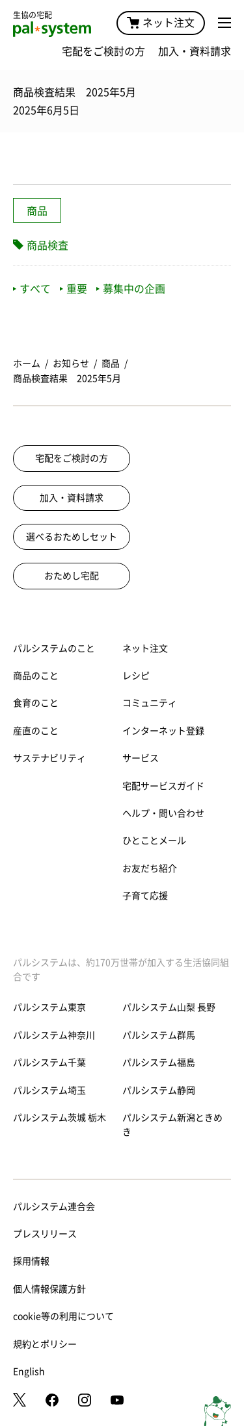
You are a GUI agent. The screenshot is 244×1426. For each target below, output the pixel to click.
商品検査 (47, 245)
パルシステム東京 (49, 1007)
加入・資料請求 (194, 51)
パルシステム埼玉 (49, 1090)
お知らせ (71, 363)
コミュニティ (149, 702)
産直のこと (36, 730)
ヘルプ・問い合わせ (163, 813)
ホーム (26, 363)
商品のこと (36, 675)
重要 (73, 289)
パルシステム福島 (158, 1062)
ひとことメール (154, 840)
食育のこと (36, 702)
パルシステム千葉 (49, 1062)
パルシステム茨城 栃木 (59, 1117)
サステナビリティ (49, 758)
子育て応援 (145, 895)
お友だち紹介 (149, 868)
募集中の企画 (130, 289)
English (29, 1371)
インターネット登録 (163, 730)
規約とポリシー (45, 1344)
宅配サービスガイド (163, 786)
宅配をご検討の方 (103, 51)
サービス (140, 758)
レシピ (136, 675)
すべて (32, 289)
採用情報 (31, 1261)
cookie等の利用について (63, 1316)
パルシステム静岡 (158, 1090)
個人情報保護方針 (49, 1289)
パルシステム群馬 (158, 1035)
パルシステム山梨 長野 (168, 1007)
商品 (37, 211)
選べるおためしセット (71, 536)
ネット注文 (161, 23)
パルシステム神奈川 (54, 1035)
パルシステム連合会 (54, 1206)
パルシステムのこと (54, 648)
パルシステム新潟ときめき (172, 1125)
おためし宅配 (71, 575)
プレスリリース (45, 1233)
